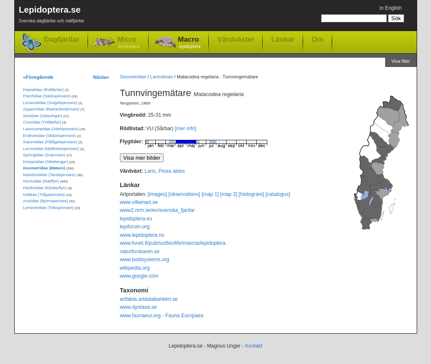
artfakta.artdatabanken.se (149, 299)
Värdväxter (235, 39)
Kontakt (253, 346)
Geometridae (133, 76)
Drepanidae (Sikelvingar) (45, 161)
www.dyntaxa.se (138, 307)
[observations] (184, 194)
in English (391, 8)
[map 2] (228, 194)
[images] (157, 194)
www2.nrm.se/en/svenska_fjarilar (157, 210)
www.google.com (139, 276)
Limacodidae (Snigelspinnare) (50, 102)
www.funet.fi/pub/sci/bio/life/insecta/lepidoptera (173, 243)
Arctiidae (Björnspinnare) (45, 200)
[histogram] (251, 194)
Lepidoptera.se (52, 16)
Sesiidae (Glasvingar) (42, 115)
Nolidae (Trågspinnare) (44, 194)
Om (317, 39)
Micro (128, 42)
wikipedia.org (135, 268)
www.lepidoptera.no (142, 235)
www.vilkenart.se (139, 202)
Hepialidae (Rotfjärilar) (43, 89)
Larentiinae (161, 76)
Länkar (283, 39)
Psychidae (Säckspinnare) (47, 96)
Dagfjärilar (62, 39)
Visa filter (400, 61)
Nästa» (101, 77)
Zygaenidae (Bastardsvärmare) (51, 109)
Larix (149, 171)
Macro (189, 42)
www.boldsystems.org (145, 259)
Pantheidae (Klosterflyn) (45, 187)
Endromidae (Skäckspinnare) (49, 135)
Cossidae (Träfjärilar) (42, 122)
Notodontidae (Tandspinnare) (49, 174)
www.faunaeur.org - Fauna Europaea (162, 315)
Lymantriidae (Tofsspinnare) (48, 207)
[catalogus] (278, 194)
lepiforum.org (135, 227)
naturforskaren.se (140, 251)
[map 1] (210, 194)
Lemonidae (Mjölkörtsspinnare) (51, 148)
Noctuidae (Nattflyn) (41, 181)
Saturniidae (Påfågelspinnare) (50, 141)
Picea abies (171, 171)
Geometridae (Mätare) (44, 168)
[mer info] (186, 128)
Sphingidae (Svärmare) (44, 155)
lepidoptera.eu (136, 219)
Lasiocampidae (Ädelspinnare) (50, 128)
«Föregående (38, 77)
